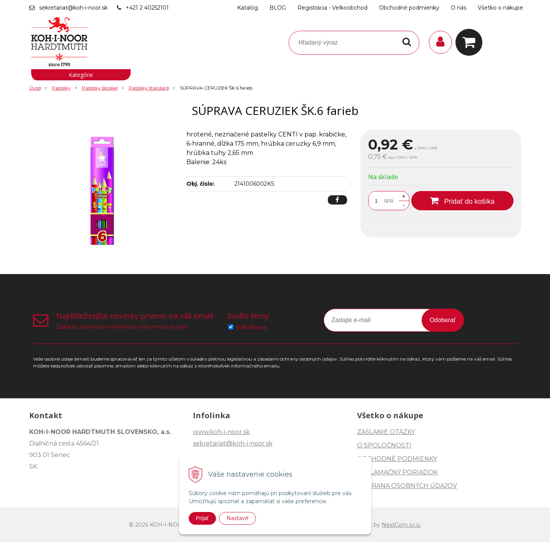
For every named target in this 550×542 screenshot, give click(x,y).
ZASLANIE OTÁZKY (386, 432)
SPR (389, 201)
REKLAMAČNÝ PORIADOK (397, 472)
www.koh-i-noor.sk (221, 432)
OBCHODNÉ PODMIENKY (397, 458)
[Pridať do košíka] (462, 200)
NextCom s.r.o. (401, 524)
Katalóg (247, 7)
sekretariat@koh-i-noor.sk (73, 7)
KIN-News (251, 327)
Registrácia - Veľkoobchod (332, 7)
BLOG (277, 7)
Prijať (202, 518)
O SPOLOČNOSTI (384, 445)
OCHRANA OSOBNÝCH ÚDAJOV (407, 485)
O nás (458, 7)
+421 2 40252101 (147, 7)
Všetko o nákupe (500, 7)
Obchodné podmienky (409, 7)
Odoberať (443, 320)
